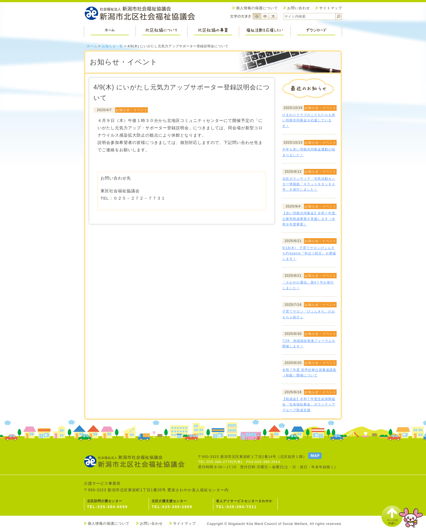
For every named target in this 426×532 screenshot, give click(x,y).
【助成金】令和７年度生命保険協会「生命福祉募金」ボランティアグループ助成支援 (308, 404)
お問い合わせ (298, 8)
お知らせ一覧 (112, 46)
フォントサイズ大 (273, 16)
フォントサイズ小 (257, 16)
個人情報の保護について (257, 8)
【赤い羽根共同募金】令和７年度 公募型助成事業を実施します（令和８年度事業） (310, 218)
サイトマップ (330, 8)
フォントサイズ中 (265, 16)
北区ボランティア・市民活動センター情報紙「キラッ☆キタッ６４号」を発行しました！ (308, 184)
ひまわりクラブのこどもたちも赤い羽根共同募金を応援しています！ (308, 120)
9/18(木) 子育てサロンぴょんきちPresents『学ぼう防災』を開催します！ (309, 253)
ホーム (92, 46)
